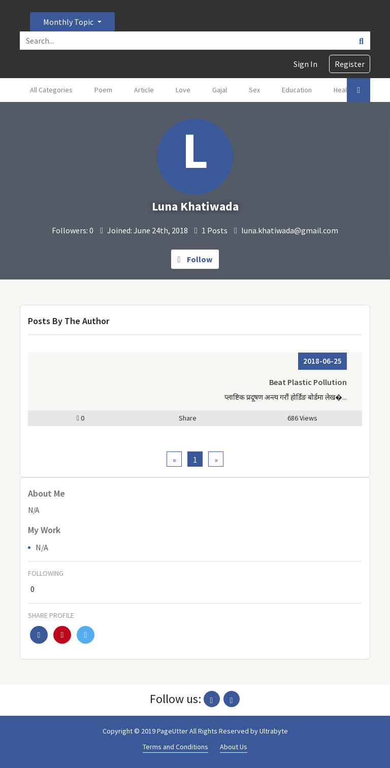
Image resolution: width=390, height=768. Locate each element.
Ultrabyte (273, 731)
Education (297, 89)
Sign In (305, 64)
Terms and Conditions (175, 746)
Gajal (219, 89)
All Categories (51, 89)
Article (144, 89)
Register (350, 64)
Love (183, 89)
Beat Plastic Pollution (308, 382)
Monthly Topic (69, 22)
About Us (233, 746)
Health (343, 89)
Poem (103, 89)
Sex (254, 89)
